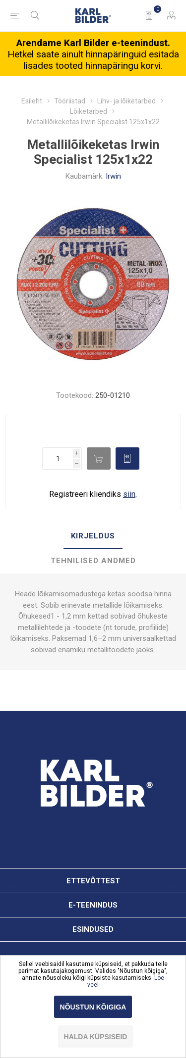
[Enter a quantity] (57, 458)
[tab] (93, 536)
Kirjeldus (93, 535)
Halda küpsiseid (95, 1037)
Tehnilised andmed (93, 560)
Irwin (113, 176)
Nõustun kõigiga (93, 1007)
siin (129, 494)
